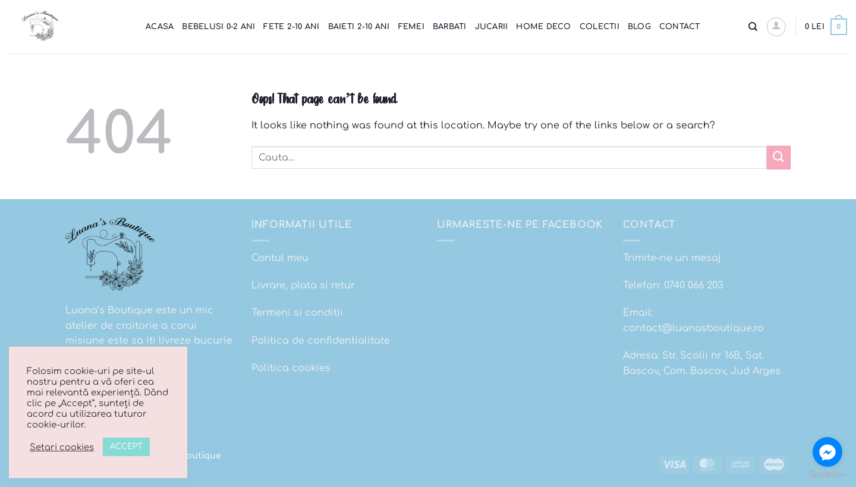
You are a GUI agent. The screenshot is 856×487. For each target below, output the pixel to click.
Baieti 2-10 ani (359, 27)
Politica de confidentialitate (320, 340)
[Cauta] (752, 26)
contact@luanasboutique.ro (693, 328)
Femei (411, 27)
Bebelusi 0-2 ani (218, 27)
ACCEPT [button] (126, 446)
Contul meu (280, 258)
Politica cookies (291, 368)
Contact (679, 27)
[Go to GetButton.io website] (827, 475)
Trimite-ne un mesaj (672, 258)
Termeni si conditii (297, 312)
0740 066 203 (693, 285)
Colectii (599, 27)
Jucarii (491, 27)
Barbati (450, 27)
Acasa (160, 27)
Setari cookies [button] (62, 447)
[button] (776, 26)
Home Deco (543, 27)
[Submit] (779, 157)
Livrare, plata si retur (303, 285)
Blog (639, 27)
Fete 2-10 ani (291, 27)
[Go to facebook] (827, 452)
